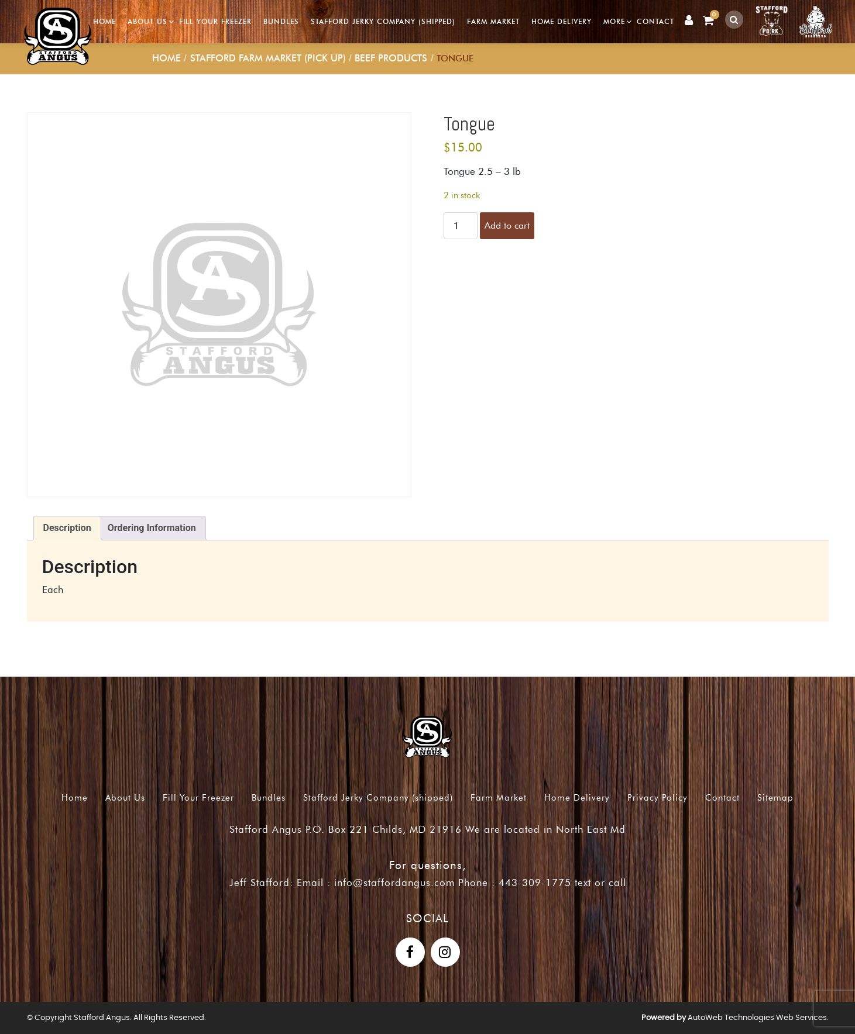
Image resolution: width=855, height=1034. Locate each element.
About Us (148, 21)
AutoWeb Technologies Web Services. (758, 1018)
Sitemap (775, 797)
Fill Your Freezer (216, 21)
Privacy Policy (657, 797)
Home (105, 21)
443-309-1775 (535, 882)
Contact (656, 21)
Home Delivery (562, 21)
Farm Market (494, 21)
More (615, 21)
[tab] (67, 528)
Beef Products (391, 58)
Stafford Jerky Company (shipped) (383, 21)
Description (67, 527)
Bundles (282, 21)
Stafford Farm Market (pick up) (268, 58)
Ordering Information (152, 527)
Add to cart (507, 225)
